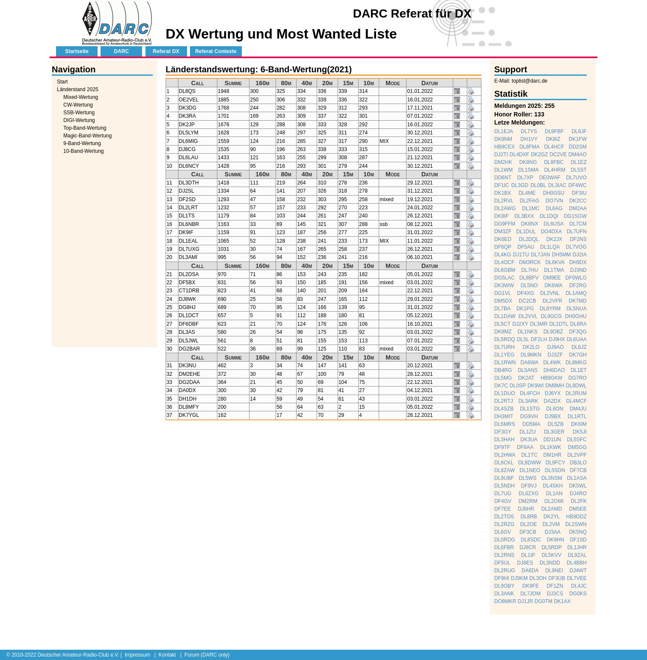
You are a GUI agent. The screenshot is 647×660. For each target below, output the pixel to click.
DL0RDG (504, 540)
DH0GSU (553, 193)
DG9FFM (504, 224)
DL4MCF (576, 401)
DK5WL (578, 486)
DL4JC (579, 586)
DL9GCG (551, 316)
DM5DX (503, 301)
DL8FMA (529, 147)
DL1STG (530, 409)
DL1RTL (577, 416)
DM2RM (528, 501)
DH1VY (528, 139)
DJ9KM (519, 578)
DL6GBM (504, 270)
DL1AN (554, 493)
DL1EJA (503, 131)
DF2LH (539, 339)
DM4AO (577, 155)
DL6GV (502, 532)
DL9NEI (554, 571)
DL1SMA (528, 170)
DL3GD (519, 185)
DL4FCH (530, 393)
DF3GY (502, 432)
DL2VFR (552, 301)
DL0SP (518, 386)
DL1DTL (558, 324)
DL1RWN (505, 363)
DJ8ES (525, 563)
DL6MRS (504, 424)
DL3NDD (550, 563)
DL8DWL (576, 386)
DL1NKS (527, 332)
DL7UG (502, 493)
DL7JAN (540, 255)
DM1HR (552, 455)
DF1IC (501, 185)
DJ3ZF (555, 355)
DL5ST (579, 170)
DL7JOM (530, 594)
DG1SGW (575, 216)
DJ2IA (580, 255)
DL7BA (502, 309)
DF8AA (525, 447)
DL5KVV (551, 555)
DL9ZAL (577, 555)
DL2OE (528, 524)
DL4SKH (553, 486)
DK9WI (536, 386)
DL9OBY (504, 586)
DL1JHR (577, 547)
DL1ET (579, 370)
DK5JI (580, 432)
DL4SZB (503, 409)
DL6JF (579, 131)
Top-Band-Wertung (85, 128)
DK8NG (528, 162)
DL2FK (579, 501)
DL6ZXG (529, 493)
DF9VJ (529, 486)
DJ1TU (521, 255)
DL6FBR (504, 547)
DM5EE (578, 509)
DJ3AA (553, 532)
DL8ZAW (504, 470)
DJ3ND (578, 270)
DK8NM (503, 139)
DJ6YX (553, 393)
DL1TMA (554, 270)
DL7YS (529, 131)
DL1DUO (504, 393)
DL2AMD (551, 509)
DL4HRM (554, 170)
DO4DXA (551, 232)
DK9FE (530, 586)
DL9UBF (504, 478)
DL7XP (525, 178)
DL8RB (528, 517)
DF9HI (501, 578)
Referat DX (166, 51)
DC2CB (527, 301)
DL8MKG (576, 363)
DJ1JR (525, 601)
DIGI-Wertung (79, 120)
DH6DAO (554, 370)
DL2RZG (504, 524)
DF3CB (527, 532)
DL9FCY (555, 463)
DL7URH (504, 347)
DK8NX (529, 224)
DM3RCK (530, 262)
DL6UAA (577, 339)
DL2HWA (505, 455)
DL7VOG (576, 247)
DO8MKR (505, 601)
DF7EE (502, 509)
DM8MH (555, 386)
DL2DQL (529, 239)
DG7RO (577, 378)
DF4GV (502, 501)
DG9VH (529, 416)
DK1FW (578, 139)
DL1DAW (505, 316)
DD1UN (552, 440)
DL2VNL (549, 293)
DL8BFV (528, 278)
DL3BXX (524, 216)
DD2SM (578, 147)
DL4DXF (519, 155)
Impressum (137, 655)
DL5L (523, 339)
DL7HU (529, 270)
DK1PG (525, 309)
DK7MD (578, 301)
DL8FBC (554, 162)
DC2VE (558, 155)
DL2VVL (528, 316)
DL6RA (578, 324)
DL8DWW (529, 463)
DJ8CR (527, 547)
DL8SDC (531, 540)
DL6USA (554, 224)
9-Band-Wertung (82, 143)
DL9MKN (531, 355)
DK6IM (579, 424)
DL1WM (503, 170)
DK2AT (526, 378)
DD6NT (502, 178)
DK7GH (578, 355)
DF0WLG (576, 278)
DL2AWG (505, 208)
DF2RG (578, 285)
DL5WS (527, 478)
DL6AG (554, 208)
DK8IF (501, 216)
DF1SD (578, 540)
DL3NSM (551, 478)
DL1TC (529, 455)
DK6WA (553, 285)
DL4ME (527, 193)
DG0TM (543, 601)
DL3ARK (528, 401)
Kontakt (167, 655)
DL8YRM (550, 309)
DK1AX (562, 601)
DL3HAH (504, 440)
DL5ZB (556, 424)
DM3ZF (502, 232)
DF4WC (577, 185)
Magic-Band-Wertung (87, 136)
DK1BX (502, 193)
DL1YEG (504, 355)
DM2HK (503, 162)
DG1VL (502, 293)
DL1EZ (579, 162)
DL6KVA (554, 262)
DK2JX (554, 239)
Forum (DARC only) (206, 655)
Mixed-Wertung (80, 97)
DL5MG (503, 378)
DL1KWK (550, 447)
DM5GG (577, 447)
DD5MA (531, 424)
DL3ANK (504, 594)
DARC (121, 51)
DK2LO (530, 347)
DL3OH (537, 578)
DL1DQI (549, 216)
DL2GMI (554, 501)
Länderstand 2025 (77, 89)
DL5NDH (504, 486)
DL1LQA (550, 247)
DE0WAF (550, 178)
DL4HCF (554, 147)
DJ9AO (555, 347)
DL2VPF (577, 455)
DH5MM (561, 255)
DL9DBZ (553, 332)
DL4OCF (504, 262)
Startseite (77, 51)
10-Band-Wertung (83, 151)
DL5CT (502, 324)
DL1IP (528, 555)
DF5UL (502, 563)
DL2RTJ (503, 401)
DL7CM (578, 224)
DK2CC (578, 201)
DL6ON (554, 409)
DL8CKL (503, 463)
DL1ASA (577, 478)
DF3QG (578, 332)
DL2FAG (529, 201)
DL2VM (551, 524)
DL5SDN (555, 470)
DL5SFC (577, 440)
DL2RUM (576, 393)
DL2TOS (504, 517)
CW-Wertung (78, 105)
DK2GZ (539, 155)
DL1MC (531, 208)
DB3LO (578, 463)
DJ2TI (501, 155)
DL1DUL (526, 232)
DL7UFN (577, 232)
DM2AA (578, 208)
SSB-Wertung (79, 113)
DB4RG (503, 370)
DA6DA (530, 571)
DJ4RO (578, 493)
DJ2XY (520, 324)
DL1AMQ (576, 293)
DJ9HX (557, 339)
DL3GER (554, 432)
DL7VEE (577, 578)
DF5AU (525, 247)
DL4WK (552, 363)
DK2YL (551, 517)
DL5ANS (528, 370)
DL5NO (529, 285)
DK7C (501, 386)
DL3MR (539, 324)
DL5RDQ (504, 339)
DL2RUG (504, 571)
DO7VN (554, 201)
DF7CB (578, 470)
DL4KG (502, 255)
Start (62, 82)
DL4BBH (577, 563)
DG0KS (578, 594)
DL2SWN (576, 524)
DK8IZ (553, 139)
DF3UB (556, 578)
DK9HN (555, 540)
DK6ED (502, 239)
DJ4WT (578, 571)
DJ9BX (553, 416)
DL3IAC (557, 185)
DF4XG (525, 293)
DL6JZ (579, 347)
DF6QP (502, 247)
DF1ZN (554, 586)
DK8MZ (503, 332)
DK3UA (528, 440)
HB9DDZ (576, 517)
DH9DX (578, 262)
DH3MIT (503, 416)
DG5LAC (504, 278)
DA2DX (552, 401)
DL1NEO (529, 470)
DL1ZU (527, 432)
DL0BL (538, 185)
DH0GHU (576, 316)
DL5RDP (551, 547)
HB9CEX (504, 147)
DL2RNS (504, 555)
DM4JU (578, 409)
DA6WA (529, 363)
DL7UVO (576, 178)
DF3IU (579, 193)
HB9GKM (551, 378)
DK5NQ (578, 532)
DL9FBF (554, 131)
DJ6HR (526, 509)
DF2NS (578, 239)
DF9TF (502, 447)
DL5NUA (577, 309)
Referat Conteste (216, 51)
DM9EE (552, 278)
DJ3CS (555, 594)
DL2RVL (503, 201)
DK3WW (504, 285)
